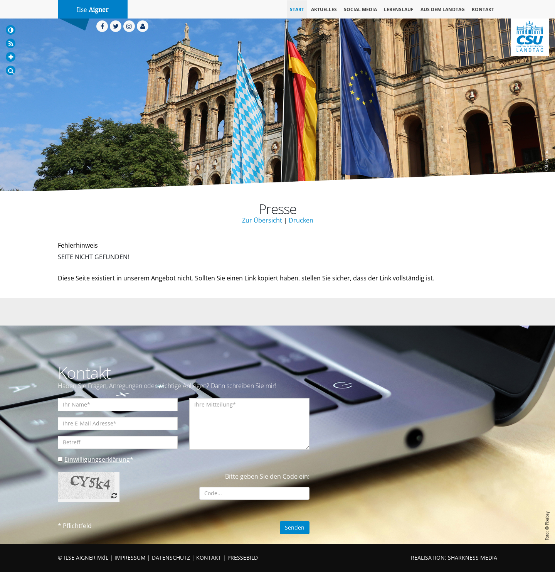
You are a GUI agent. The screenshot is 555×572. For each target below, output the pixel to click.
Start (297, 9)
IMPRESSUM (130, 557)
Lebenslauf (399, 9)
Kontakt (483, 9)
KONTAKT (208, 557)
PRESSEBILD (242, 557)
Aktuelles (324, 9)
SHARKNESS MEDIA (472, 557)
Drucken (301, 220)
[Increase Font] (10, 57)
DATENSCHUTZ (171, 557)
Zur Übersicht (262, 220)
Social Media (360, 9)
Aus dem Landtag (442, 9)
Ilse (93, 9)
